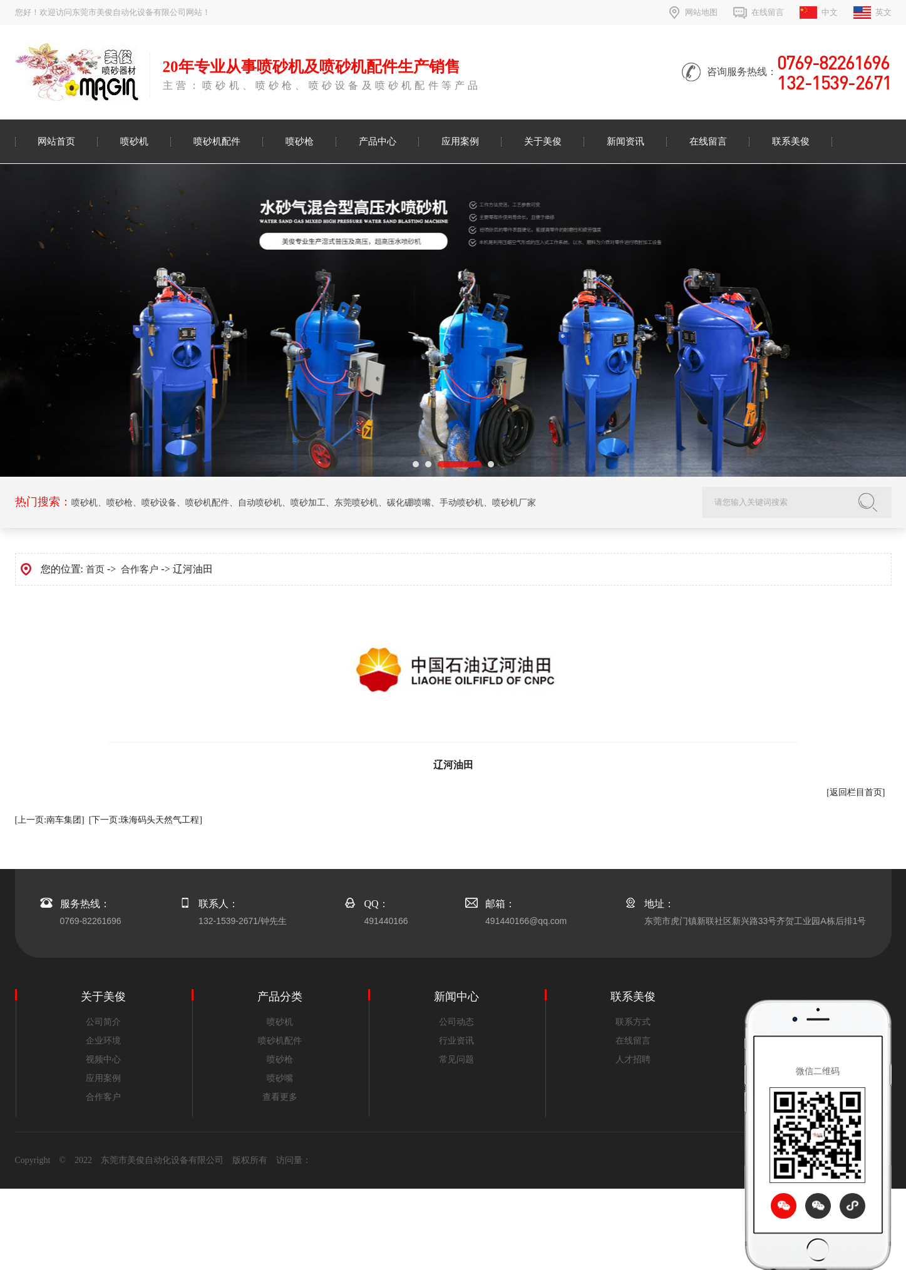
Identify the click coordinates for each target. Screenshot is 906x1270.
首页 (95, 569)
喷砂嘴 (280, 1078)
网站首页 (56, 141)
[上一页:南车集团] (50, 820)
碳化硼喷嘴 (409, 502)
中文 (829, 12)
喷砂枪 (300, 141)
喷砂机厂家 (514, 502)
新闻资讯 (625, 141)
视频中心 (103, 1059)
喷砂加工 (308, 502)
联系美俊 (791, 141)
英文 (883, 12)
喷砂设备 (159, 502)
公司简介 (103, 1022)
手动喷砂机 (461, 502)
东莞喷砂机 (356, 502)
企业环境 (103, 1040)
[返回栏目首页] (855, 792)
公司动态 (456, 1022)
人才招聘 (633, 1059)
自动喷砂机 (260, 502)
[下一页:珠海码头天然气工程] (145, 820)
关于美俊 (543, 141)
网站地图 (701, 12)
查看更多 (279, 1097)
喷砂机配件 (216, 141)
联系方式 (633, 1022)
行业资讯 (456, 1040)
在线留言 (767, 12)
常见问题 (456, 1059)
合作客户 (139, 569)
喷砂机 (134, 141)
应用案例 (460, 141)
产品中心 (377, 141)
